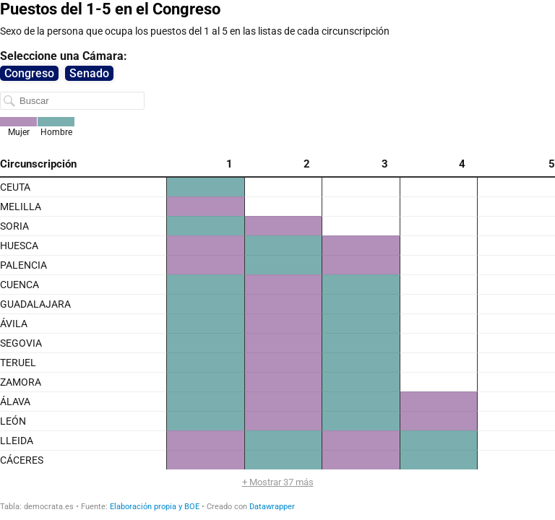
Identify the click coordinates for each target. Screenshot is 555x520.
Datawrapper (272, 506)
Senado (89, 73)
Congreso (29, 73)
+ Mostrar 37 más (278, 482)
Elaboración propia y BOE (154, 506)
